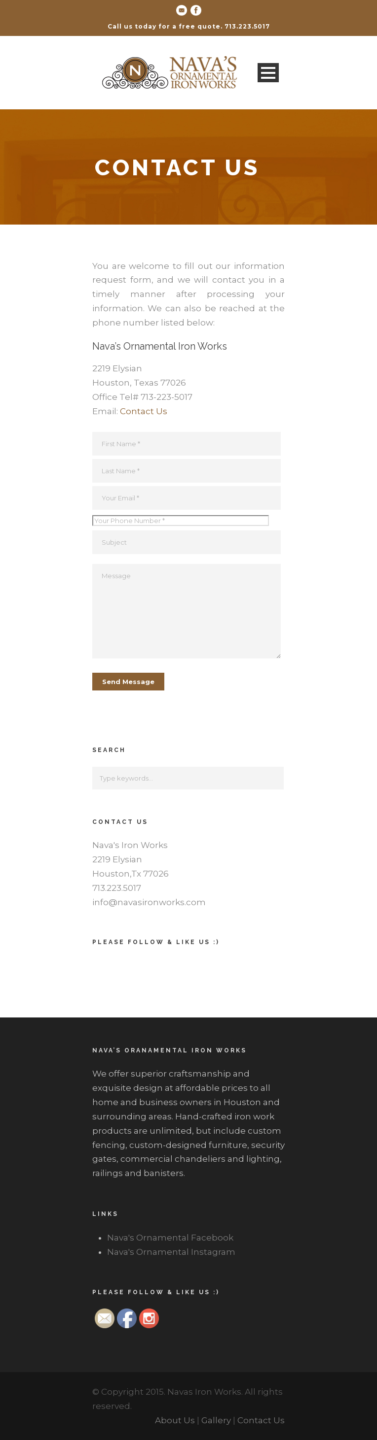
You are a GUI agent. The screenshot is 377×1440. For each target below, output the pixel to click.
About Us (175, 1420)
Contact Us (143, 411)
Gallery (216, 1420)
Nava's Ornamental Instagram (171, 1252)
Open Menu (268, 72)
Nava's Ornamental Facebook (170, 1238)
